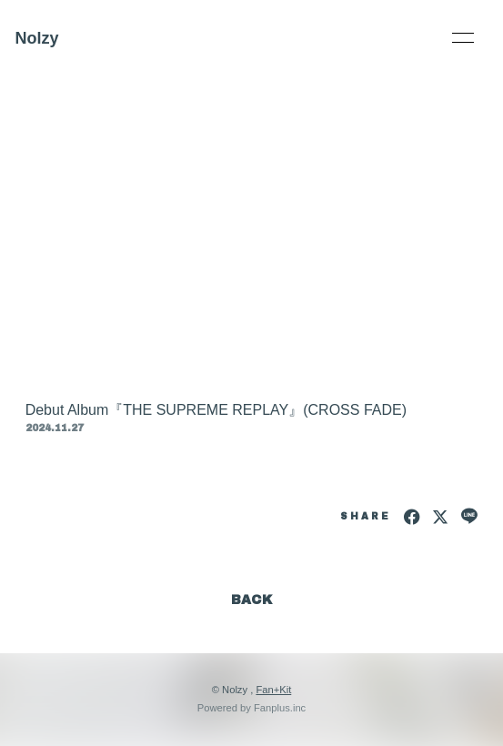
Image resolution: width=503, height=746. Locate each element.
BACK (252, 600)
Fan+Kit (273, 689)
